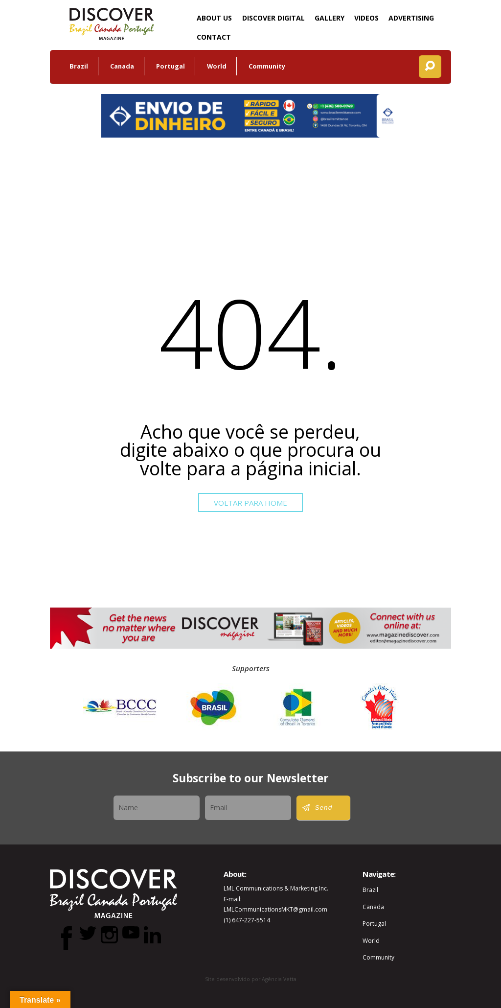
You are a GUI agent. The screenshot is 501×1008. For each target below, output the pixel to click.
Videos (366, 18)
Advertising (411, 18)
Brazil (78, 66)
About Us (214, 18)
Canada (122, 66)
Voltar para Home (250, 503)
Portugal (170, 66)
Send (324, 807)
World (217, 66)
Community (267, 66)
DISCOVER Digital (273, 18)
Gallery (329, 18)
